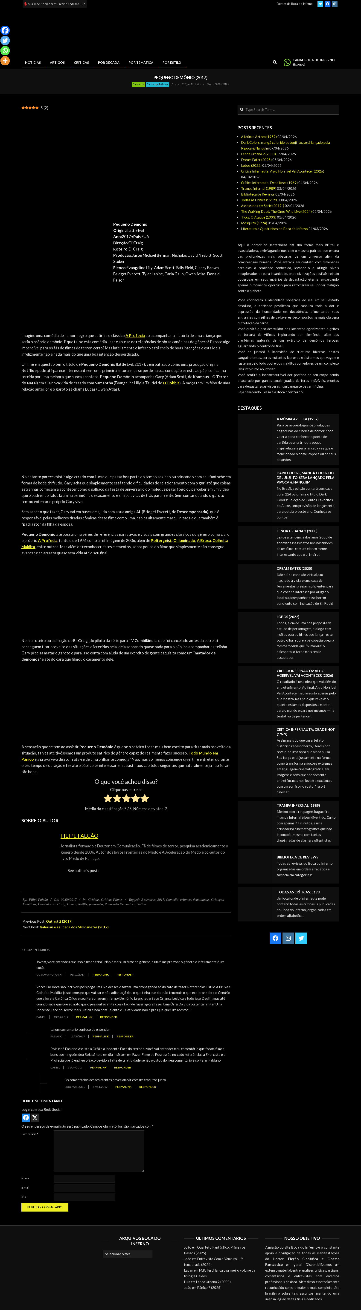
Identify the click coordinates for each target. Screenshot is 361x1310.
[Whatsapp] (5, 50)
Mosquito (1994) (254, 223)
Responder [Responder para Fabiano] (125, 1036)
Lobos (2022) (251, 165)
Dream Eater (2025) (256, 160)
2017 (160, 899)
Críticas (138, 84)
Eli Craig (58, 904)
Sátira (141, 904)
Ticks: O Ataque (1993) (258, 217)
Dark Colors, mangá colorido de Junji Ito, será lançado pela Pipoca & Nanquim (306, 477)
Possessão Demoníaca (120, 904)
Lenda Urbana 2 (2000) (258, 154)
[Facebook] (5, 30)
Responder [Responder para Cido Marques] (147, 1086)
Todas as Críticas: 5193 (259, 200)
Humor (71, 904)
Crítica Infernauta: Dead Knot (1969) (269, 183)
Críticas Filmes (157, 84)
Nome (25, 1178)
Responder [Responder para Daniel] (108, 1017)
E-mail (25, 1187)
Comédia (172, 899)
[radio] (108, 799)
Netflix (82, 904)
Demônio (44, 904)
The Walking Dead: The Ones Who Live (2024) (276, 211)
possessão (96, 904)
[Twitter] (5, 40)
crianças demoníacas (195, 899)
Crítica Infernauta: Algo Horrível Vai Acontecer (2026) (282, 171)
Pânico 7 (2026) (209, 1287)
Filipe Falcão (79, 835)
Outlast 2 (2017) (59, 921)
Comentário (29, 1134)
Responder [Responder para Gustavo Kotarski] (124, 974)
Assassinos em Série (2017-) (262, 206)
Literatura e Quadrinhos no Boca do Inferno (274, 229)
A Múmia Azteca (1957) (259, 137)
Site (23, 1196)
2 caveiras (148, 899)
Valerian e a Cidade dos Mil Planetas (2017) (74, 927)
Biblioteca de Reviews (258, 194)
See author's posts (83, 870)
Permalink (101, 974)
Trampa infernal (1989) (258, 188)
